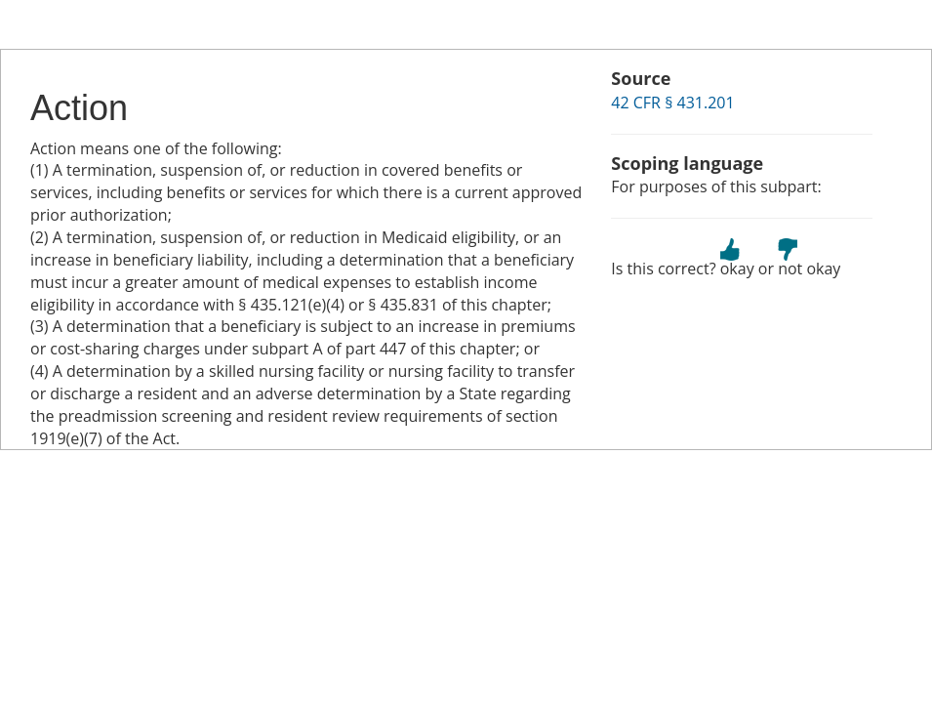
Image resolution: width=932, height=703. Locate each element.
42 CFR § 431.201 (672, 102)
